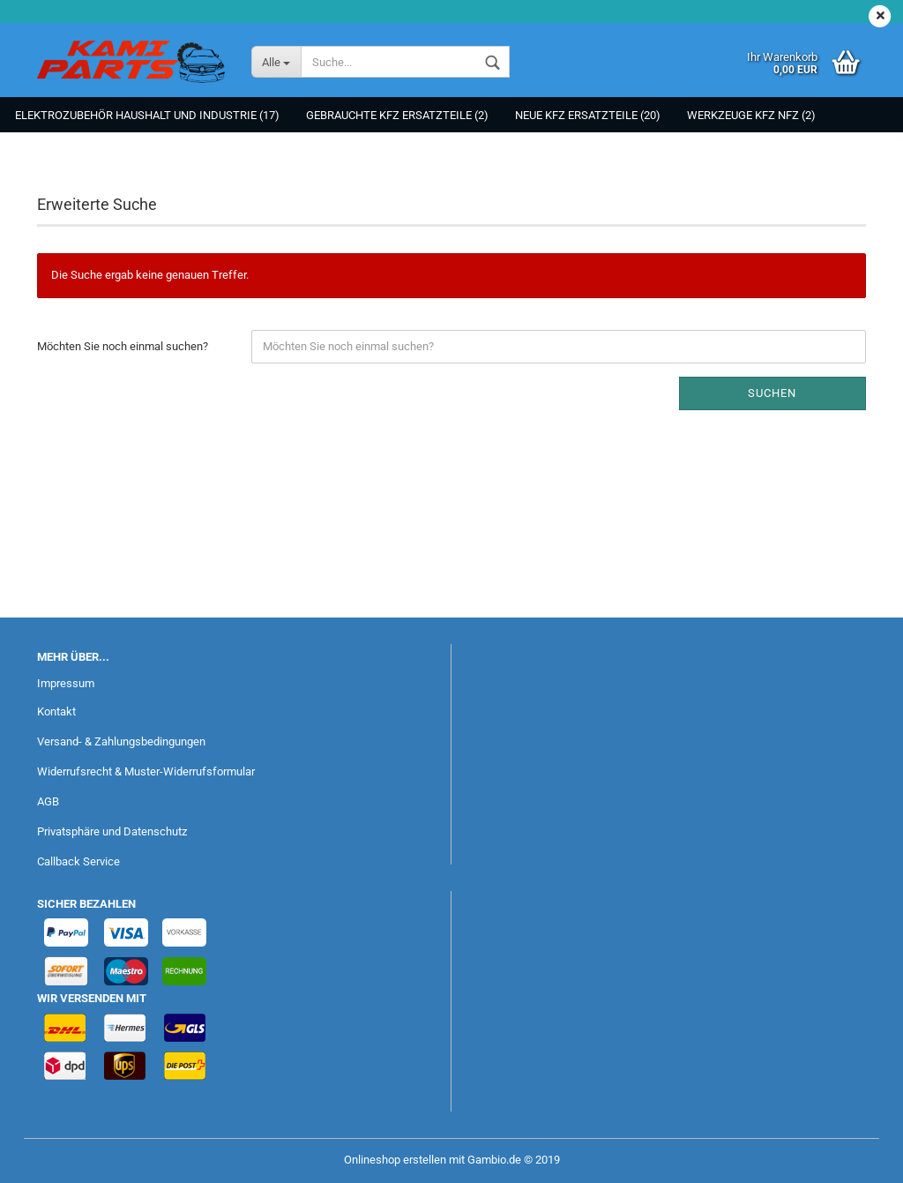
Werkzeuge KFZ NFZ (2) (751, 115)
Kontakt (56, 711)
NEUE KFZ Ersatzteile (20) (587, 115)
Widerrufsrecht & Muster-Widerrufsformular (146, 771)
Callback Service (78, 861)
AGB (48, 801)
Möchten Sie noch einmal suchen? (122, 346)
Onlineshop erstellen (395, 1159)
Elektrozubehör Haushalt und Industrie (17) (147, 115)
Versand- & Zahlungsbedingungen (121, 741)
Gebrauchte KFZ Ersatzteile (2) (397, 115)
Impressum (65, 683)
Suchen (772, 393)
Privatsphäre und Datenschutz (112, 831)
